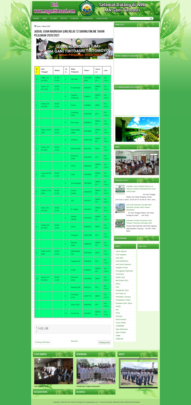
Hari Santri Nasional (123, 264)
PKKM (118, 306)
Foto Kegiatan (121, 255)
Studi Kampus (121, 319)
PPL (117, 310)
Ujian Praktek (121, 332)
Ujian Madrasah (122, 329)
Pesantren (74, 18)
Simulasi (119, 316)
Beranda (36, 18)
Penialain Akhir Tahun (124, 303)
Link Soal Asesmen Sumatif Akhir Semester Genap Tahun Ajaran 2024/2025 (139, 207)
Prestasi (63, 18)
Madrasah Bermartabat (132, 402)
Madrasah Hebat (118, 402)
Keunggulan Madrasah (124, 271)
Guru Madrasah (87, 18)
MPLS (118, 284)
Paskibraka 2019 (122, 290)
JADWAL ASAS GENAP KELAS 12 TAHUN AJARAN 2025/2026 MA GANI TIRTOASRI (141, 189)
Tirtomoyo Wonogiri (106, 402)
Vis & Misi (53, 18)
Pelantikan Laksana (123, 297)
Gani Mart (119, 258)
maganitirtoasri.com (92, 402)
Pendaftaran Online (123, 300)
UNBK (118, 336)
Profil (44, 18)
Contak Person (101, 18)
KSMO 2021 (120, 277)
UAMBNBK (120, 326)
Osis (117, 287)
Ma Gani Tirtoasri (70, 402)
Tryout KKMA (121, 323)
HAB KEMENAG (122, 261)
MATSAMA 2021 (122, 281)
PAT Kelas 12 (121, 293)
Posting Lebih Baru (42, 342)
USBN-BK (119, 339)
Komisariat (120, 274)
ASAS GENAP (121, 251)
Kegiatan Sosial (122, 268)
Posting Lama (104, 343)
